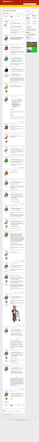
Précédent (5, 16)
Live (12, 13)
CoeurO (6, 167)
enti (17, 23)
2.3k (6, 197)
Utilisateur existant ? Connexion (27, 1)
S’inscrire (34, 1)
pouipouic (19, 169)
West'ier (6, 35)
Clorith (6, 294)
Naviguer (9, 4)
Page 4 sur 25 (23, 17)
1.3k (6, 28)
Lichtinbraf (6, 21)
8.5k (6, 62)
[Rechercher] (27, 4)
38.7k (6, 164)
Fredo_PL (6, 56)
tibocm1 (6, 84)
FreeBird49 (29, 17)
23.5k (6, 52)
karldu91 (6, 200)
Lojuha (6, 67)
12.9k (6, 324)
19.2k (6, 207)
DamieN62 (6, 45)
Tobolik (6, 284)
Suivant (19, 16)
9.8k (6, 42)
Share (17, 13)
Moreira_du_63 (6, 252)
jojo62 (18, 202)
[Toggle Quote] (11, 23)
